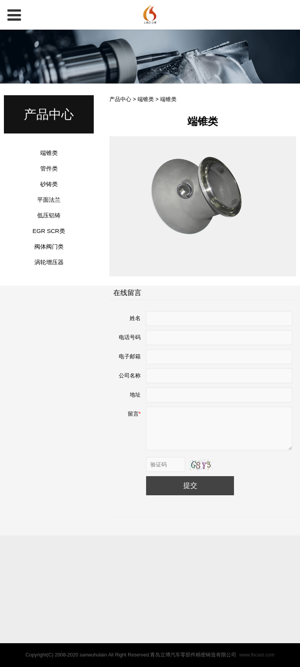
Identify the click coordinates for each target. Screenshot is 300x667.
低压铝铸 (49, 215)
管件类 (49, 168)
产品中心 (120, 99)
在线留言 (127, 293)
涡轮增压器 (49, 262)
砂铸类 (49, 184)
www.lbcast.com (256, 655)
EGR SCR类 (48, 231)
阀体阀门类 (49, 246)
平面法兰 (49, 199)
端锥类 (49, 152)
